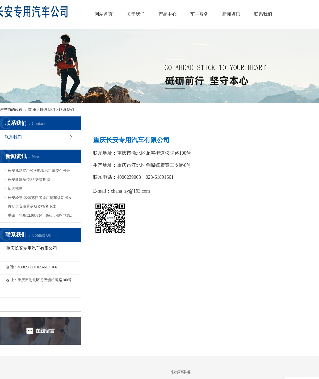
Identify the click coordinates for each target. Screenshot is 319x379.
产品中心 (167, 14)
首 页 (32, 110)
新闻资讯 (231, 14)
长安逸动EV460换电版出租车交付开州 (39, 171)
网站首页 (104, 14)
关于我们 (136, 14)
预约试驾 (15, 189)
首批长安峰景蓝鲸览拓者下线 (32, 206)
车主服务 (199, 14)
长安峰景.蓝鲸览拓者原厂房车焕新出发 (40, 198)
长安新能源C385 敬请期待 (29, 180)
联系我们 (263, 14)
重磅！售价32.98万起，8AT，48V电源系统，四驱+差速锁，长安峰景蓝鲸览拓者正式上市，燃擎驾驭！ (42, 215)
